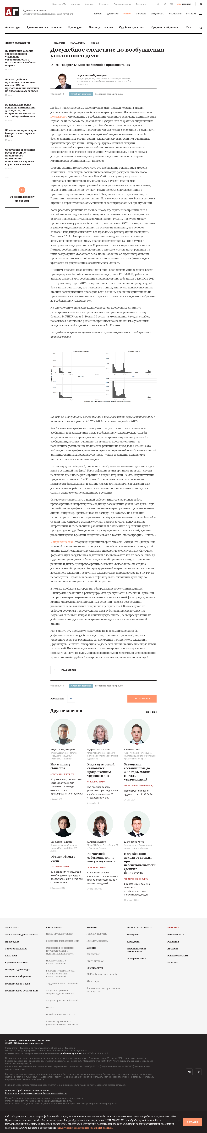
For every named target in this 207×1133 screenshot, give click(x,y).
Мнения (127, 13)
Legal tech (11, 955)
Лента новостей (17, 43)
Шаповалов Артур (134, 841)
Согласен (192, 1122)
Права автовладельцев (59, 933)
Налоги (50, 1007)
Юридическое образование (21, 990)
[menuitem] (12, 27)
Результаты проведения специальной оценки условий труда (36, 1093)
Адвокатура (12, 27)
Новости (97, 13)
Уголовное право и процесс (109, 93)
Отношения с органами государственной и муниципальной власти (60, 950)
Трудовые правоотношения (62, 983)
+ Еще (188, 27)
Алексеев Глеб (132, 749)
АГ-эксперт (93, 981)
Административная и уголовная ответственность (62, 1023)
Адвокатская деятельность (44, 27)
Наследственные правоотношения (56, 962)
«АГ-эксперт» (54, 927)
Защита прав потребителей (62, 1000)
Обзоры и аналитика (139, 927)
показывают (58, 116)
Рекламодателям (122, 4)
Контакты (89, 4)
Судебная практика (131, 27)
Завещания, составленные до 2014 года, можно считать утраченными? (137, 771)
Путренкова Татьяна (98, 749)
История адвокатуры (18, 969)
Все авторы (141, 4)
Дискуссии (113, 13)
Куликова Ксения (96, 841)
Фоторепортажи (137, 958)
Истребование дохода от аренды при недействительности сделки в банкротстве (139, 863)
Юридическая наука (17, 983)
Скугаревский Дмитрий (92, 75)
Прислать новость (97, 940)
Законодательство (101, 27)
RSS (171, 4)
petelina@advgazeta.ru (71, 1053)
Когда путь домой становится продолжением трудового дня (100, 770)
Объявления (175, 13)
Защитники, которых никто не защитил (103, 990)
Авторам (75, 4)
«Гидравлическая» (62, 542)
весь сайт (194, 13)
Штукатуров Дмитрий (62, 749)
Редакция (104, 4)
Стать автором (77, 43)
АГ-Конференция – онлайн (102, 974)
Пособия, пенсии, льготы (60, 1014)
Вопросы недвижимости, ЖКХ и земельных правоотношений (60, 973)
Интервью (141, 13)
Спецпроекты (157, 13)
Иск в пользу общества (60, 766)
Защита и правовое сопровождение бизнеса (60, 992)
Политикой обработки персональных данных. (85, 1127)
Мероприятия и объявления (136, 950)
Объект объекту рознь (62, 858)
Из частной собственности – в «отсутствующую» (101, 857)
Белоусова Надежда (61, 841)
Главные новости (97, 933)
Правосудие (75, 27)
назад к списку (65, 670)
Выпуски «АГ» (59, 4)
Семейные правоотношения (62, 940)
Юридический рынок (164, 27)
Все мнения (151, 712)
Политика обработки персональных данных (27, 1090)
